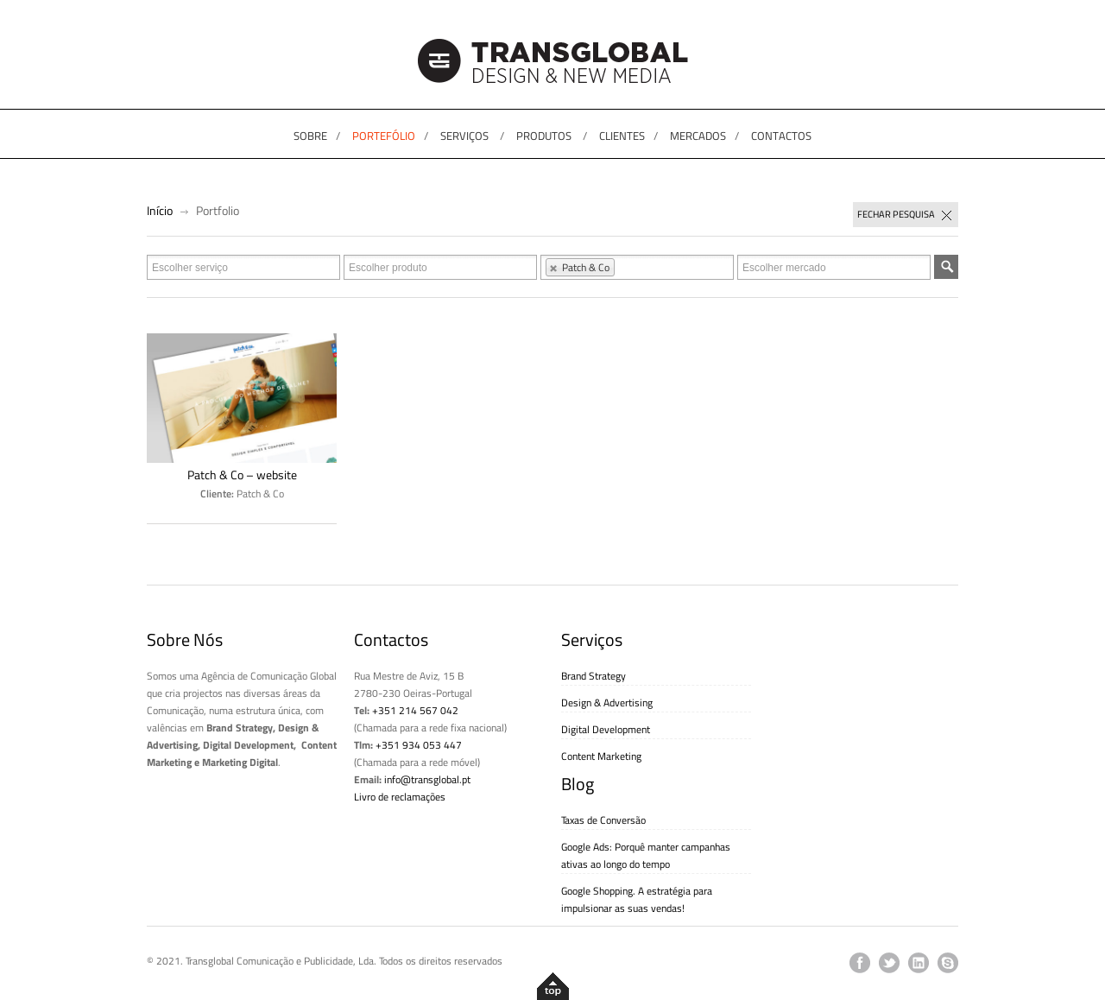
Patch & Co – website (242, 475)
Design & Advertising (607, 702)
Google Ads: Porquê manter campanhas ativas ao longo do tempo (645, 855)
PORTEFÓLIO (383, 135)
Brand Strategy (593, 676)
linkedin (918, 963)
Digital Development (605, 729)
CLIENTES (622, 135)
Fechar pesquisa (905, 215)
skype (948, 963)
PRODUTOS (543, 135)
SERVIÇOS (464, 135)
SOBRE (310, 135)
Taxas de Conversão (603, 820)
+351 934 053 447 (419, 745)
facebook (859, 963)
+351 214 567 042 (415, 710)
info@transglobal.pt (427, 779)
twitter (889, 963)
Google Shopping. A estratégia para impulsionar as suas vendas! (636, 899)
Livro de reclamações (399, 796)
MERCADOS (698, 135)
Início (160, 210)
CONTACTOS (781, 135)
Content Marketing (601, 756)
